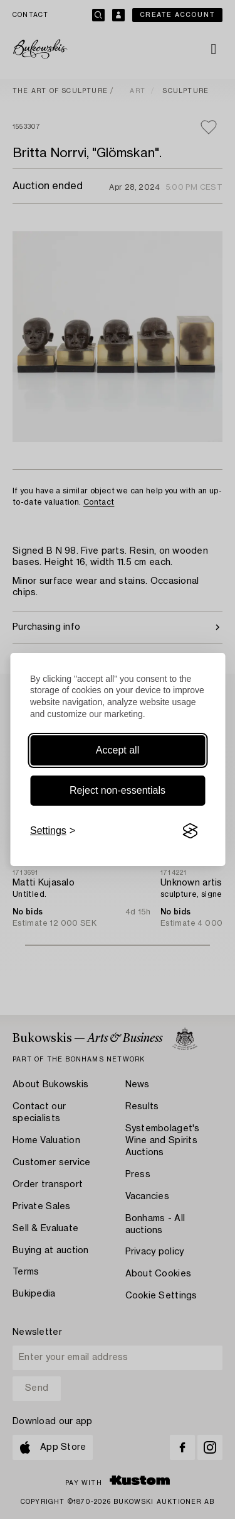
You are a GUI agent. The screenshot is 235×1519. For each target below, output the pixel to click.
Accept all (117, 750)
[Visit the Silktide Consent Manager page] (190, 831)
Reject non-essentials (117, 790)
